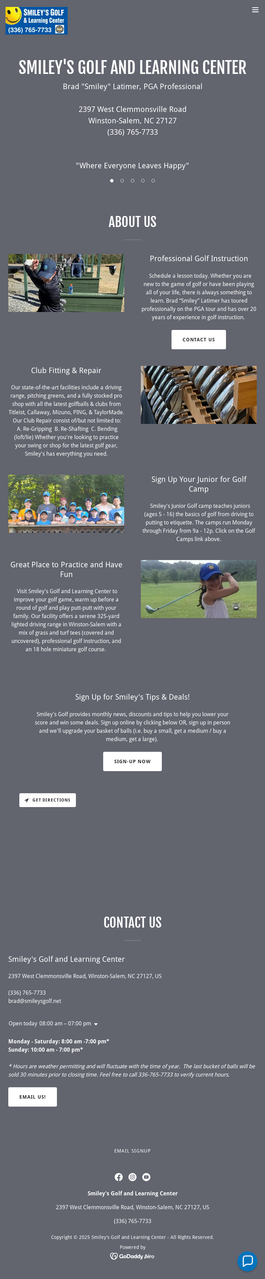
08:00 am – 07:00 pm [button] (65, 1023)
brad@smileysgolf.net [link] (34, 1001)
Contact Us (199, 339)
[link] (37, 9)
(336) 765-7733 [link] (27, 992)
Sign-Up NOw (132, 761)
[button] (255, 10)
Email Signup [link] (132, 1151)
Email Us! (32, 1097)
